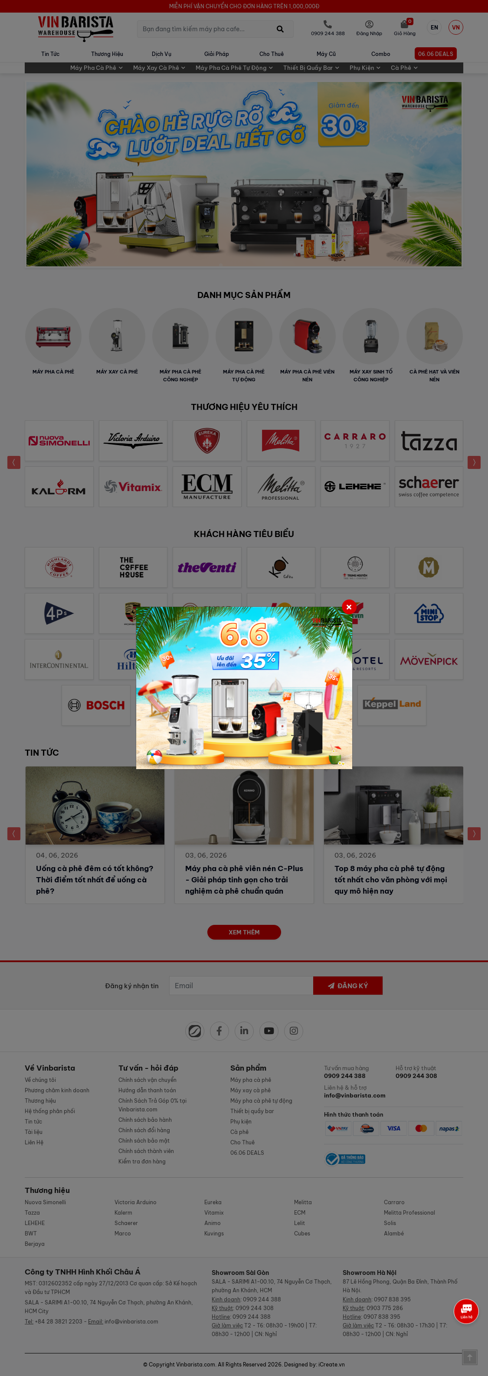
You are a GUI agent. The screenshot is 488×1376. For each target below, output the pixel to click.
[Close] (349, 607)
